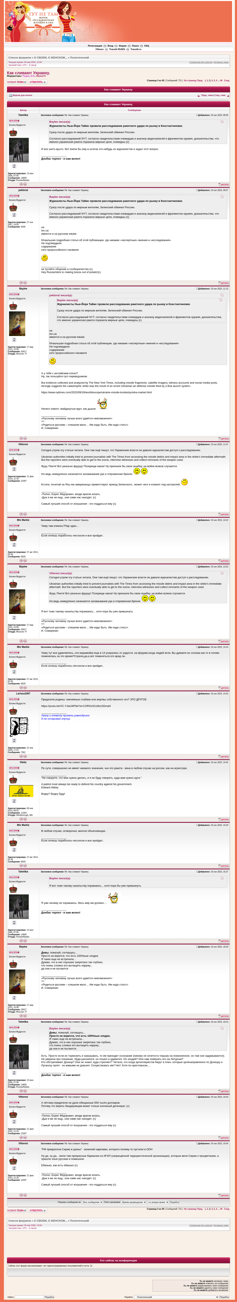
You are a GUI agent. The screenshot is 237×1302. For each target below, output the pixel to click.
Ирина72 (41, 76)
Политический (79, 57)
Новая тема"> (17, 82)
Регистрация (95, 46)
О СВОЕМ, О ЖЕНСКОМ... (50, 57)
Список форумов (19, 57)
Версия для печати (22, 95)
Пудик (26, 76)
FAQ (146, 46)
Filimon (100, 49)
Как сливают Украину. (28, 73)
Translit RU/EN (117, 49)
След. (227, 80)
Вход (110, 46)
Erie (33, 76)
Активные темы (221, 62)
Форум (122, 46)
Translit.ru (136, 49)
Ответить (37, 82)
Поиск (135, 46)
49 (221, 80)
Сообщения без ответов (200, 62)
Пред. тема (207, 95)
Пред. (200, 80)
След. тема (219, 95)
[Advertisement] (157, 12)
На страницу (190, 80)
